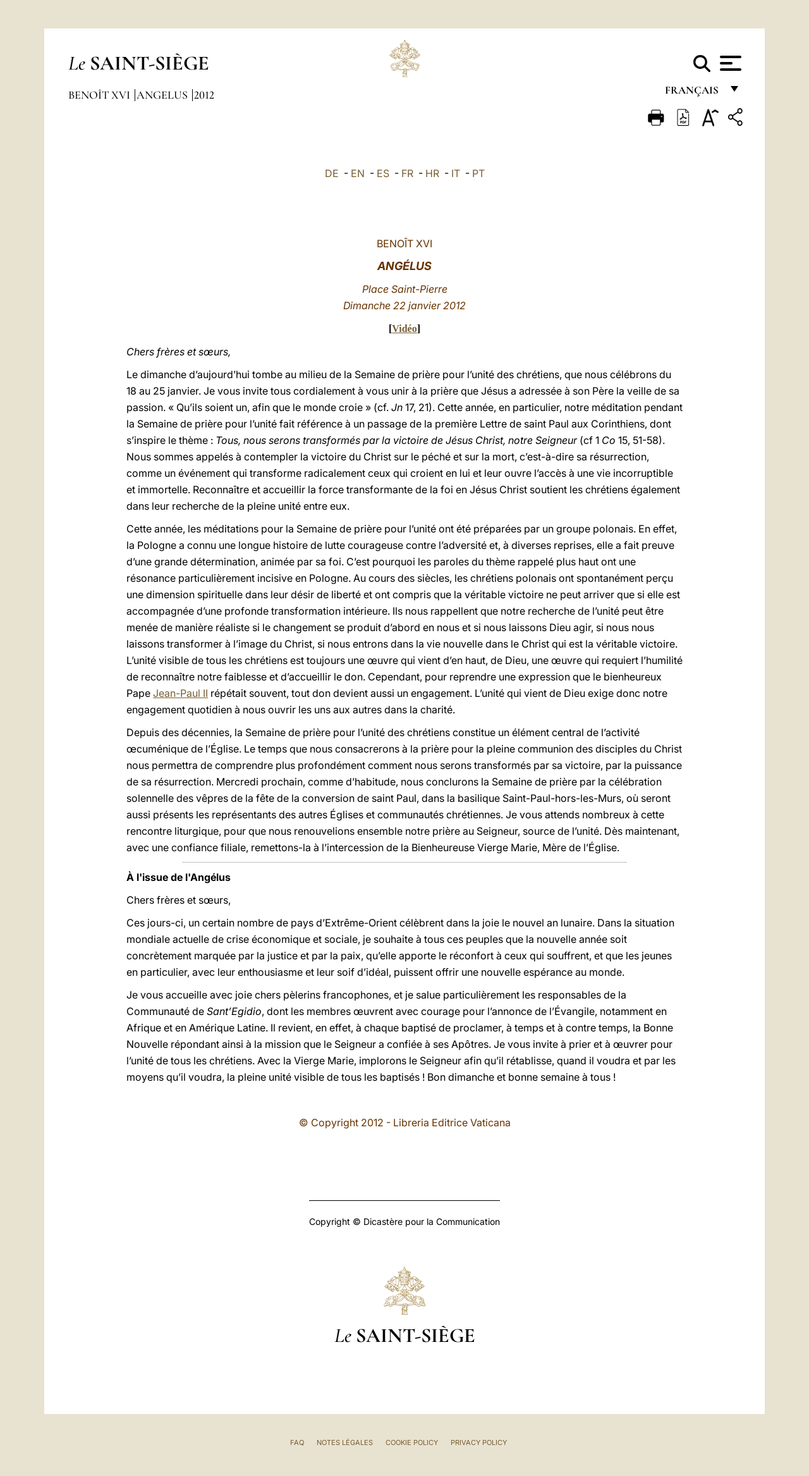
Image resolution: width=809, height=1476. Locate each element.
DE (332, 173)
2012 (204, 95)
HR (432, 173)
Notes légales (345, 1442)
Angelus (163, 95)
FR (407, 173)
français (693, 93)
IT (455, 173)
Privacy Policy (479, 1442)
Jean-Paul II (180, 693)
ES (383, 173)
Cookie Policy (412, 1442)
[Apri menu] (729, 63)
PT (478, 173)
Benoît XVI (100, 95)
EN (358, 173)
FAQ (297, 1442)
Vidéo (404, 328)
